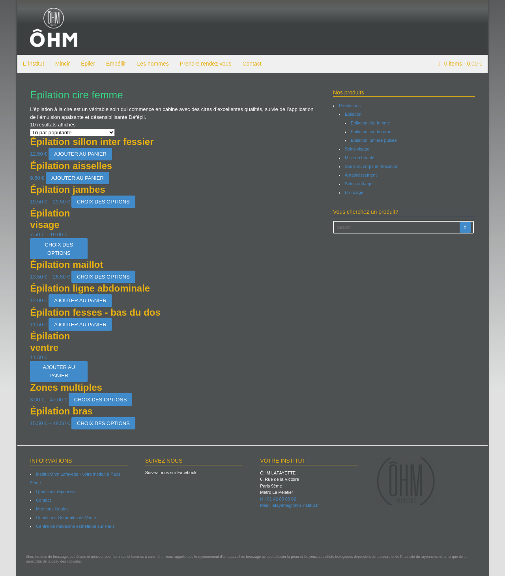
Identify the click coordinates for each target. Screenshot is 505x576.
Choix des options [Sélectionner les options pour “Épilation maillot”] (101, 277)
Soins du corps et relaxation (372, 166)
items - (464, 63)
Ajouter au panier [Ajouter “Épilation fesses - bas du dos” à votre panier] (79, 325)
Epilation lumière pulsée (374, 140)
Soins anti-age (359, 183)
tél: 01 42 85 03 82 (278, 499)
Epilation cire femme (371, 122)
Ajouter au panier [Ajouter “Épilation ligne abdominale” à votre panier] (79, 300)
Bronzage (354, 192)
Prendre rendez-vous (204, 63)
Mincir (61, 63)
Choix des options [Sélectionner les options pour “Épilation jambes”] (101, 202)
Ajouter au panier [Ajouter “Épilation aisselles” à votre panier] (76, 178)
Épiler (86, 63)
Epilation (353, 114)
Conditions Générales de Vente (65, 517)
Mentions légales (51, 508)
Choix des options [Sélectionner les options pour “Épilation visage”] (57, 249)
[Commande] (71, 132)
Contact (250, 63)
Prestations (350, 105)
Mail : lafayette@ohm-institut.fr (289, 505)
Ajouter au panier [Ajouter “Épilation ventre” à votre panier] (57, 371)
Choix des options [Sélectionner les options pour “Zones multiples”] (99, 400)
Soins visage (357, 149)
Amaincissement (361, 175)
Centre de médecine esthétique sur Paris (74, 526)
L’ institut (32, 63)
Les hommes (151, 63)
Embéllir (115, 63)
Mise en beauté (360, 157)
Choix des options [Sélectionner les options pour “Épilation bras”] (101, 423)
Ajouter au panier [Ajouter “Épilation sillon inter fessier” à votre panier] (79, 154)
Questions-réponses (54, 491)
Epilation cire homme (371, 131)
